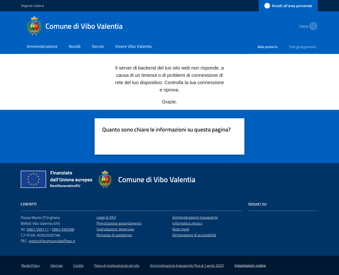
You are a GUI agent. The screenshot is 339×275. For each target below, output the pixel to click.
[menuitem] (42, 47)
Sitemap (56, 265)
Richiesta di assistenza (114, 235)
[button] (312, 26)
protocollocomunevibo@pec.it (52, 241)
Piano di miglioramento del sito (116, 265)
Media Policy (30, 265)
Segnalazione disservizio (115, 229)
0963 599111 (38, 229)
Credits (78, 265)
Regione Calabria (32, 5)
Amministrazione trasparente (195, 217)
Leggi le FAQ (106, 217)
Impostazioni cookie (250, 265)
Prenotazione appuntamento (119, 223)
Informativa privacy (187, 223)
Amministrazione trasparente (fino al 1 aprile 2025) (187, 265)
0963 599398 (63, 229)
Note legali (180, 229)
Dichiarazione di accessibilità (194, 235)
